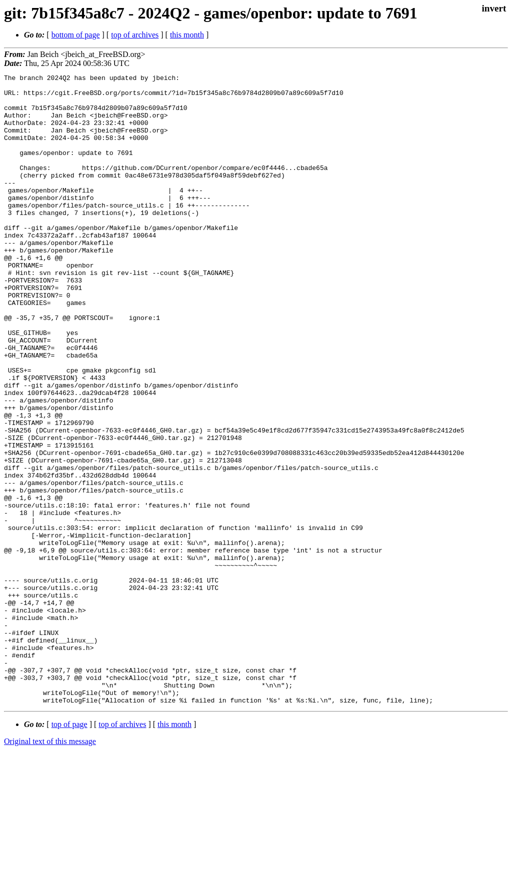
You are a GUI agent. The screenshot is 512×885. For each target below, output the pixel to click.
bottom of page (76, 34)
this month (187, 34)
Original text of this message (50, 867)
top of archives (134, 34)
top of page (70, 850)
